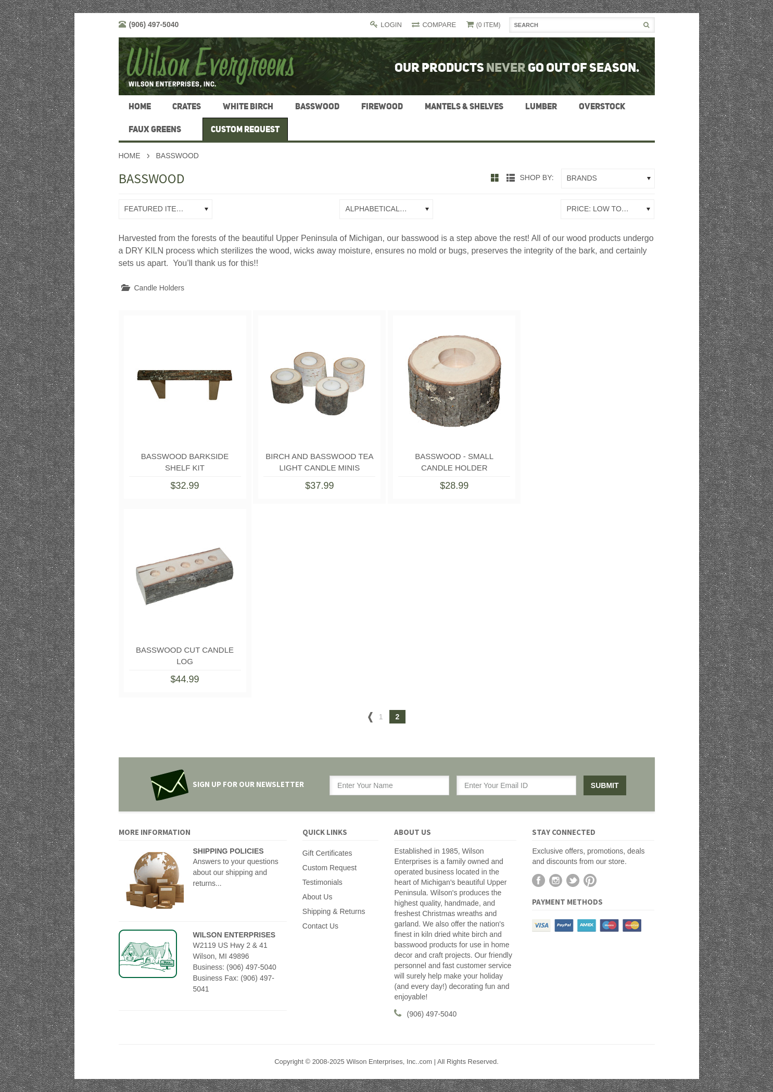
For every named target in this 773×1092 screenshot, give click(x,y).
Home (130, 155)
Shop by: (537, 177)
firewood (382, 106)
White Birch (248, 106)
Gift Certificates (327, 853)
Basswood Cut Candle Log (185, 655)
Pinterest (590, 880)
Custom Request (329, 868)
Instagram (555, 880)
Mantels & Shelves (464, 106)
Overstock (602, 106)
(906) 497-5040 (154, 24)
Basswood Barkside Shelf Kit (185, 462)
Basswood (317, 106)
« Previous (370, 719)
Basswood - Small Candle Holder (454, 462)
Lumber (541, 106)
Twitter (572, 880)
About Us (317, 897)
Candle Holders (152, 288)
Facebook (538, 880)
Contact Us (320, 926)
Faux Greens (155, 129)
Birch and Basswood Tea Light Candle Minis (319, 462)
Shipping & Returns (333, 911)
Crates (186, 106)
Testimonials (322, 882)
